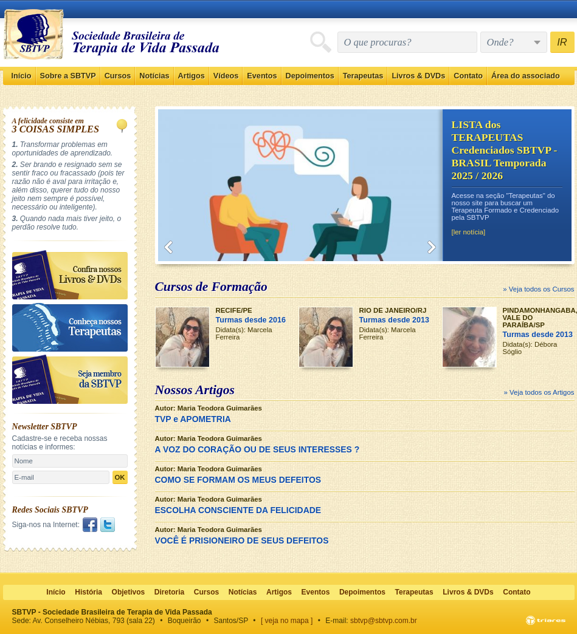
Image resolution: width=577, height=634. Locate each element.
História (88, 592)
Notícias (154, 76)
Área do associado (525, 76)
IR (562, 41)
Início (22, 76)
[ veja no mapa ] (287, 620)
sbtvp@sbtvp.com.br (383, 620)
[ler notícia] (469, 232)
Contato (468, 76)
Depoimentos (310, 76)
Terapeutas (363, 76)
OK (119, 477)
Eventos (262, 76)
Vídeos (226, 76)
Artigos (191, 76)
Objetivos (128, 592)
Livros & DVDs (418, 76)
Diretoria (169, 592)
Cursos (118, 76)
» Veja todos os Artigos (539, 392)
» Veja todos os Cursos (538, 289)
